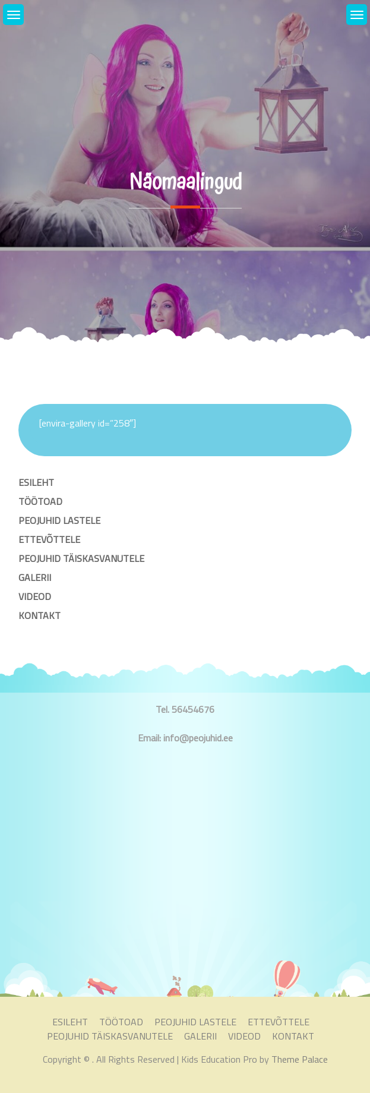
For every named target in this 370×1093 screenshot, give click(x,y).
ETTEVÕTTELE (49, 539)
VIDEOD (34, 596)
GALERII (34, 577)
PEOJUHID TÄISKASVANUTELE (81, 558)
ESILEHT (36, 482)
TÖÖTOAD (40, 501)
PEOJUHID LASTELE (59, 520)
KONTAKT (39, 615)
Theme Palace (299, 1059)
